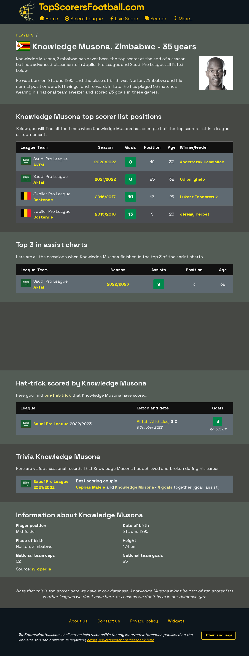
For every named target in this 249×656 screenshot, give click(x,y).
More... (183, 19)
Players (25, 35)
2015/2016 (105, 214)
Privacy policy (144, 621)
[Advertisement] (124, 336)
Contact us (109, 621)
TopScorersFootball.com (91, 7)
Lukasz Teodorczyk (199, 196)
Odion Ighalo (192, 179)
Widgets (176, 621)
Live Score (124, 19)
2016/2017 (105, 196)
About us (78, 621)
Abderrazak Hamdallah (202, 161)
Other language (218, 635)
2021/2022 (105, 179)
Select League (84, 19)
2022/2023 (105, 161)
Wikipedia (41, 569)
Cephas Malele (90, 487)
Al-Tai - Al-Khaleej (153, 421)
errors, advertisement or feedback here (120, 640)
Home (49, 19)
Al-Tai (38, 164)
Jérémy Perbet (194, 214)
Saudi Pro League (62, 423)
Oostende (43, 199)
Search (155, 19)
